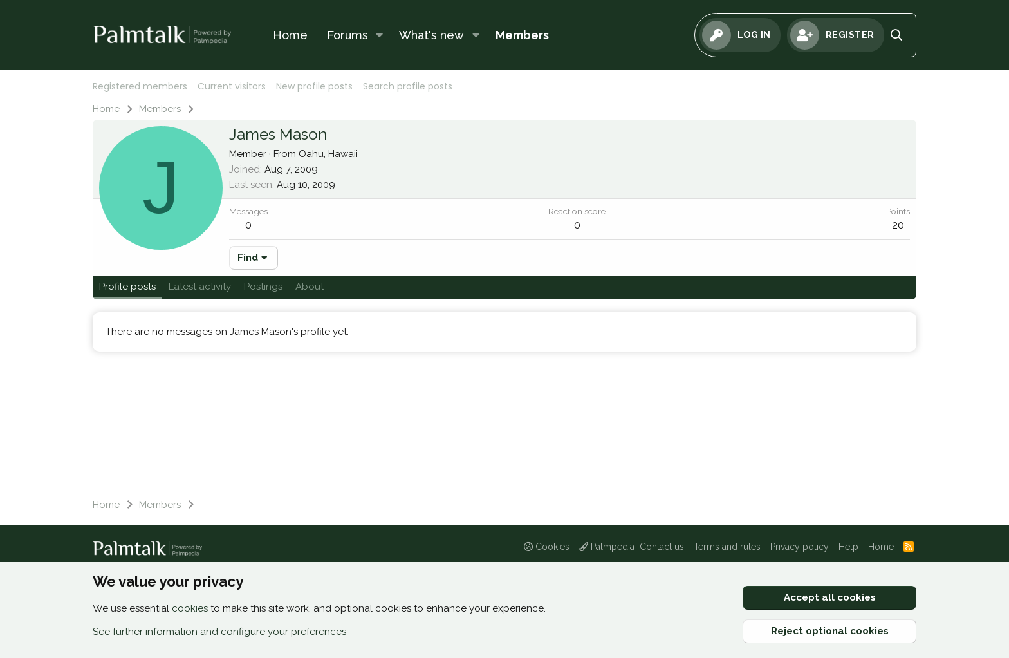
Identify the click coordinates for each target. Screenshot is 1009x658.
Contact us (662, 546)
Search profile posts (407, 86)
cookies (190, 608)
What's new (431, 35)
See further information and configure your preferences (219, 631)
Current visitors (232, 86)
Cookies (546, 546)
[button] (379, 35)
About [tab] (309, 286)
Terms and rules (727, 546)
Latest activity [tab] (200, 286)
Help (848, 546)
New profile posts (314, 86)
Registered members (140, 86)
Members (522, 35)
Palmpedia (606, 546)
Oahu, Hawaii (328, 154)
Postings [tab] (263, 286)
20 (898, 224)
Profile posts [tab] (127, 286)
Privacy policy (799, 546)
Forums (347, 35)
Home (290, 35)
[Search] (896, 35)
